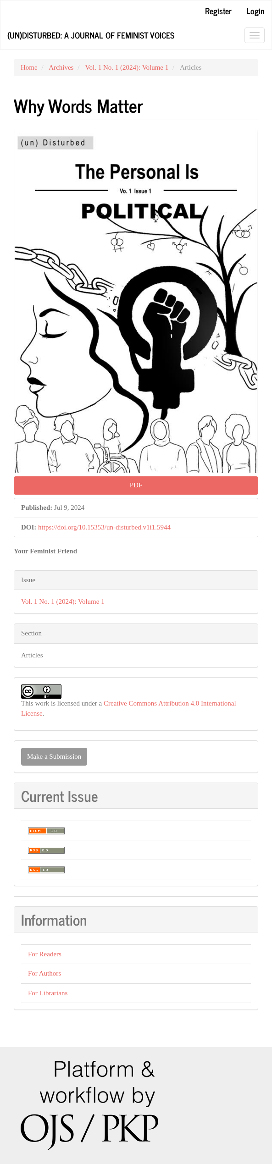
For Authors (44, 973)
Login (255, 10)
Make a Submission (54, 756)
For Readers (44, 954)
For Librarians (47, 993)
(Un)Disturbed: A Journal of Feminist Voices (90, 35)
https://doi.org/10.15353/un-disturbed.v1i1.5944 (104, 527)
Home (29, 67)
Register (218, 10)
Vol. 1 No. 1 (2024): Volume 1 (127, 67)
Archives (61, 67)
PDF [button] (136, 485)
